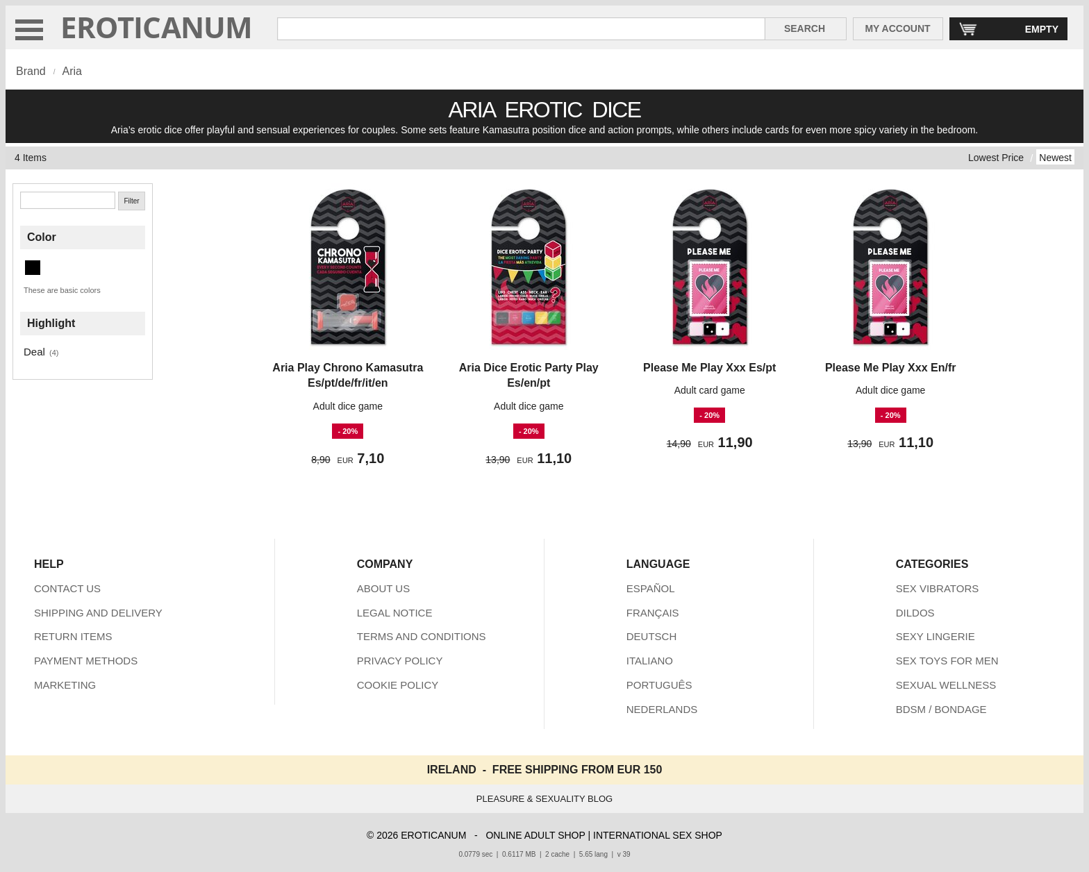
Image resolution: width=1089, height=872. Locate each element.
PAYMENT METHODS (86, 660)
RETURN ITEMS (73, 636)
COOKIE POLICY (398, 685)
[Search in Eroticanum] (521, 28)
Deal (34, 352)
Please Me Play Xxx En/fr (890, 368)
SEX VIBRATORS (937, 588)
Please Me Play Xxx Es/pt (709, 368)
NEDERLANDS (662, 709)
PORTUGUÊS (659, 685)
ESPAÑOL (650, 588)
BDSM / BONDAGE (941, 709)
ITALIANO (649, 660)
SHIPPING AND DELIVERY (98, 613)
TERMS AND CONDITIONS (421, 636)
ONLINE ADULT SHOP (535, 835)
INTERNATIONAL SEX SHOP (657, 835)
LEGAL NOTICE (395, 613)
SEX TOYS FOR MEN (947, 660)
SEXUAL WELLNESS (946, 685)
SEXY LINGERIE (935, 636)
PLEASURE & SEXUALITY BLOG (544, 799)
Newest (1055, 157)
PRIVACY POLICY (400, 660)
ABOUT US (383, 588)
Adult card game (709, 390)
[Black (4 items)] (32, 267)
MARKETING (65, 685)
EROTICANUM (156, 27)
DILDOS (915, 613)
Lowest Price (996, 157)
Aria (71, 71)
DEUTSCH (651, 636)
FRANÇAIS (652, 613)
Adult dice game (348, 406)
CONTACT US (67, 588)
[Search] (67, 200)
